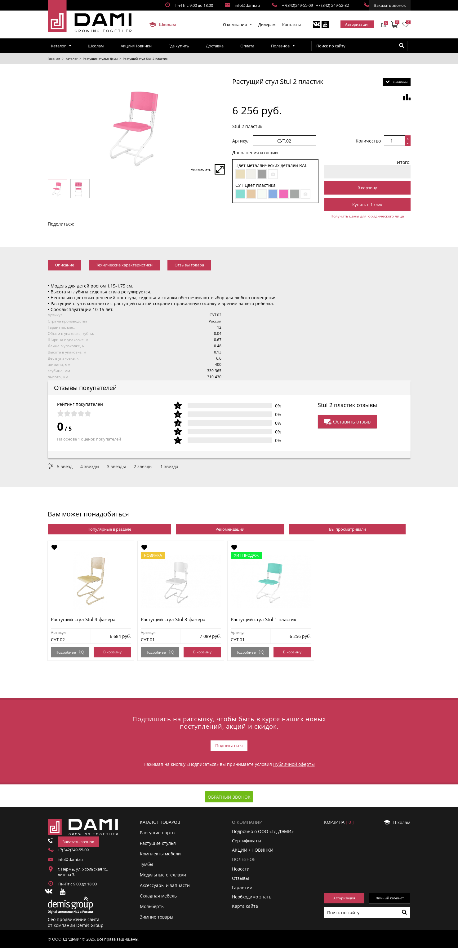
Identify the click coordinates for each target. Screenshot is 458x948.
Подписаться (229, 745)
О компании (235, 24)
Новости (241, 868)
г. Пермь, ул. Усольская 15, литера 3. (83, 871)
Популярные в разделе (109, 529)
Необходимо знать (251, 897)
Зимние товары (156, 917)
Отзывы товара (189, 265)
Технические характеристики (124, 265)
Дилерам (267, 24)
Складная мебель (158, 896)
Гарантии (242, 887)
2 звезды (143, 466)
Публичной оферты (294, 764)
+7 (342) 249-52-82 (332, 5)
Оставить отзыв (347, 421)
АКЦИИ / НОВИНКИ (252, 850)
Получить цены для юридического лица (367, 216)
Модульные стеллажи (163, 875)
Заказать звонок (390, 5)
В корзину (367, 188)
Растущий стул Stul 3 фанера (173, 619)
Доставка (215, 46)
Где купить (178, 46)
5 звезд (65, 466)
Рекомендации (230, 529)
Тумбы (146, 864)
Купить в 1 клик (367, 204)
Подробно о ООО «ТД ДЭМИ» (263, 831)
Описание (64, 265)
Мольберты (152, 906)
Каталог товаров (160, 822)
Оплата (247, 46)
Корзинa (339, 822)
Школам (162, 24)
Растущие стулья (158, 843)
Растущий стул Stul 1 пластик (264, 619)
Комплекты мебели (160, 854)
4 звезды (89, 466)
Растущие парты (158, 833)
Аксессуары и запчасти (165, 885)
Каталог (58, 46)
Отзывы (240, 878)
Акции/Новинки (136, 46)
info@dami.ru (247, 5)
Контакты (291, 24)
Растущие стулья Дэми (100, 58)
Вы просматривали (347, 529)
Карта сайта (245, 906)
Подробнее (70, 652)
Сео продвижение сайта (74, 919)
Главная (54, 58)
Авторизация (357, 24)
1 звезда (169, 466)
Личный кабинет (390, 898)
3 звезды (116, 466)
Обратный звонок (229, 797)
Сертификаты (246, 841)
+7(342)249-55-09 (297, 5)
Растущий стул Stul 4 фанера (83, 619)
